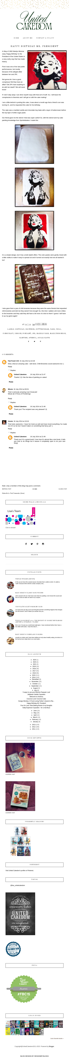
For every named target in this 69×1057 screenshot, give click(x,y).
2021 (34, 664)
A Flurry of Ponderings (23, 394)
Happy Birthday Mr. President (36, 703)
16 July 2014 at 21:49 (37, 436)
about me (27, 38)
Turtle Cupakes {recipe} (25, 579)
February (35, 719)
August (35, 688)
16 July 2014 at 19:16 (21, 421)
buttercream (42, 329)
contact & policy (45, 38)
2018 (34, 668)
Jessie (10, 421)
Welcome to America (36, 697)
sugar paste (44, 338)
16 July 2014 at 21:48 (37, 406)
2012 (33, 727)
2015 (33, 675)
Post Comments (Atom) (17, 493)
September (35, 686)
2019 (34, 666)
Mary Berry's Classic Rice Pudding (29, 592)
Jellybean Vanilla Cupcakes (36, 694)
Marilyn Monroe (58, 333)
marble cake (43, 333)
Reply (10, 366)
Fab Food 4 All (13, 361)
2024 (34, 660)
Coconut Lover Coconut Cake (36, 699)
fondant (27, 333)
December (35, 679)
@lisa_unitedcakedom (17, 885)
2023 (34, 662)
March (35, 717)
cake (52, 329)
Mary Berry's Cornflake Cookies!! (29, 634)
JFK (34, 333)
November (35, 681)
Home (34, 489)
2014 (33, 677)
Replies (13, 370)
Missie (10, 389)
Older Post (62, 489)
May (35, 713)
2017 (34, 671)
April (35, 715)
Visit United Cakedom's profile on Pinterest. (20, 870)
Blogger (51, 1046)
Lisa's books (34, 1015)
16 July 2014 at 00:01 (21, 389)
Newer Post (6, 489)
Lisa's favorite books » (56, 1038)
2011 (33, 729)
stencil (33, 338)
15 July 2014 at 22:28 (27, 361)
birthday (19, 329)
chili (58, 329)
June (35, 711)
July (35, 690)
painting (23, 338)
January (35, 722)
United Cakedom (20, 374)
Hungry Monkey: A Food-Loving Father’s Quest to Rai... (36, 701)
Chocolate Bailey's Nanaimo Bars (28, 606)
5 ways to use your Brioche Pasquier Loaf (36, 692)
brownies (30, 329)
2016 (34, 673)
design (18, 333)
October (35, 684)
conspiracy (8, 333)
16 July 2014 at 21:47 (37, 374)
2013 (33, 725)
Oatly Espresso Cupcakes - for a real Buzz (36, 708)
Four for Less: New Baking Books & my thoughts (36, 705)
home (16, 38)
